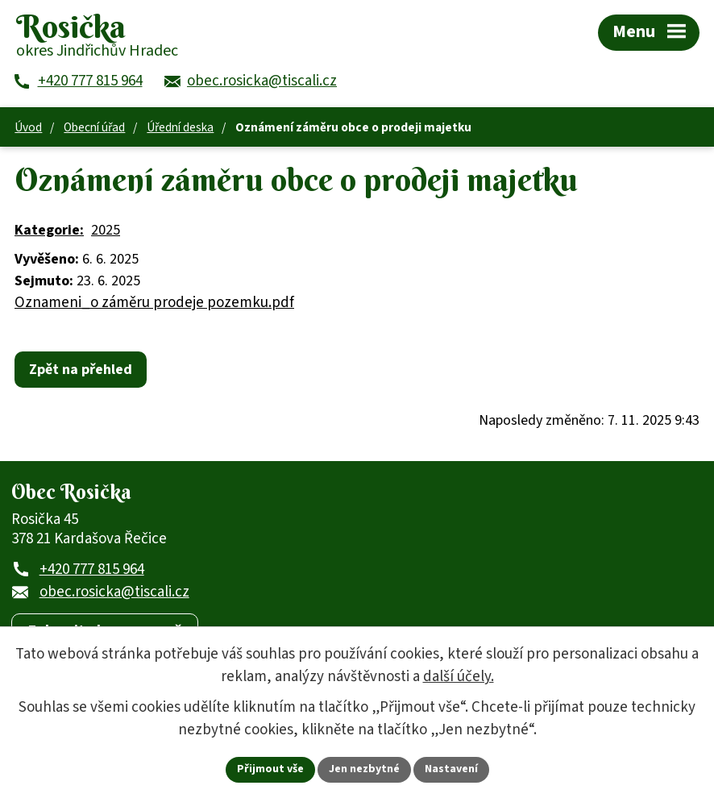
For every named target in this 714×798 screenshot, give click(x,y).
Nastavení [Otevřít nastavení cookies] (451, 769)
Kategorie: (49, 230)
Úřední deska (180, 127)
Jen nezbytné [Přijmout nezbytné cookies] (364, 769)
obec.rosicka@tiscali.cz (114, 592)
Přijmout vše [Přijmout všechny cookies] (270, 769)
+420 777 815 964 (91, 569)
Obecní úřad (94, 127)
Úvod (28, 127)
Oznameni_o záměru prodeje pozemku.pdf (154, 303)
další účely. (458, 677)
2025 (105, 230)
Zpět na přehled (80, 370)
